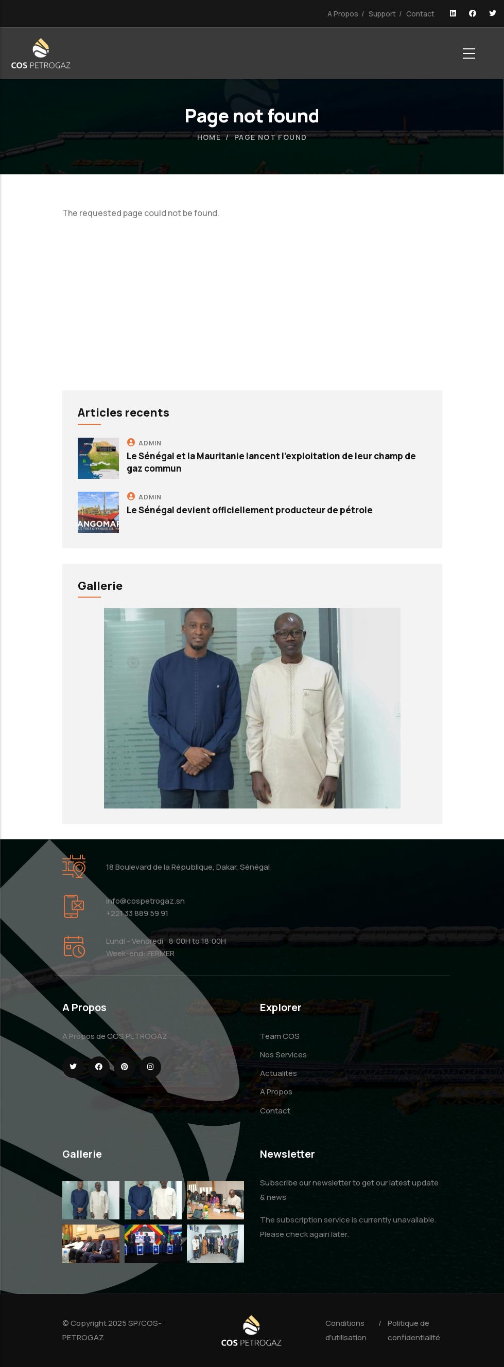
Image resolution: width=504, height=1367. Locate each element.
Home (209, 137)
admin (150, 443)
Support (382, 14)
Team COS (280, 1036)
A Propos (342, 14)
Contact (420, 14)
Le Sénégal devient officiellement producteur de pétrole (250, 510)
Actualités (278, 1073)
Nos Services (283, 1054)
